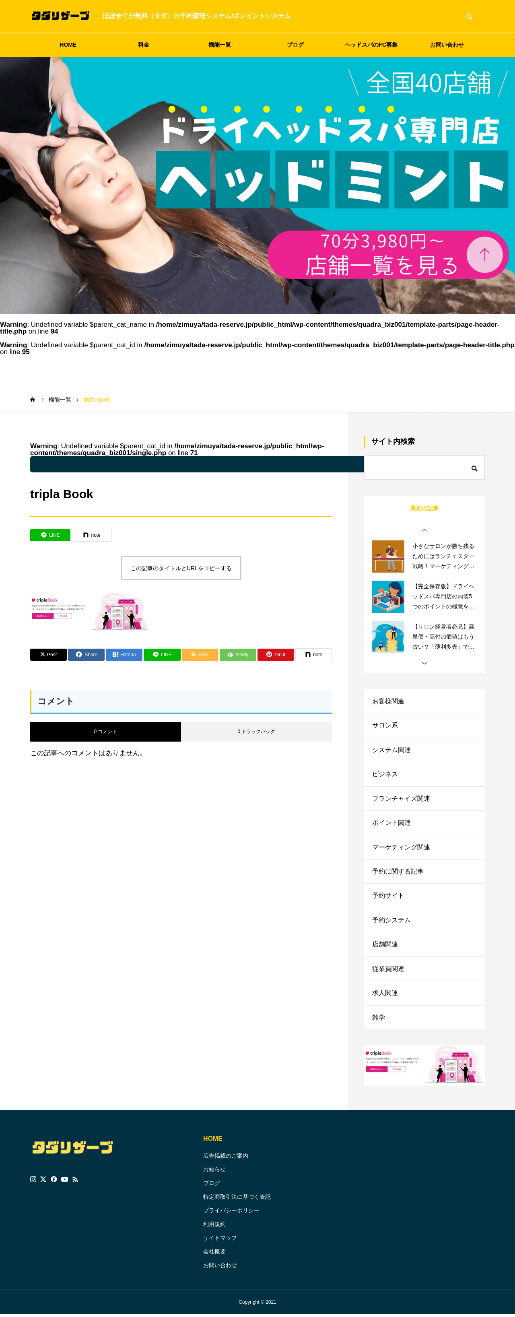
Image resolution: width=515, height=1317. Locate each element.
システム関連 (391, 750)
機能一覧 (219, 44)
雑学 (378, 1020)
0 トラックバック (256, 731)
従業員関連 (388, 971)
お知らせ (214, 1172)
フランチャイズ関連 (401, 799)
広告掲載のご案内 (225, 1158)
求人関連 (385, 995)
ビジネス (385, 774)
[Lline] (50, 535)
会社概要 (214, 1254)
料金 (143, 44)
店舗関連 (385, 946)
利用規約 (214, 1227)
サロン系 (385, 725)
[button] (424, 530)
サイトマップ (220, 1240)
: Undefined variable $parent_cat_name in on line (239, 464)
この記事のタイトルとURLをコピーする (181, 568)
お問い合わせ (447, 44)
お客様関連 (388, 701)
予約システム (391, 922)
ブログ (295, 44)
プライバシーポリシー (231, 1213)
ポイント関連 (391, 823)
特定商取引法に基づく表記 (237, 1199)
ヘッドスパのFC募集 (371, 44)
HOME (68, 44)
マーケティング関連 (401, 848)
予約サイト (388, 897)
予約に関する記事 (398, 873)
